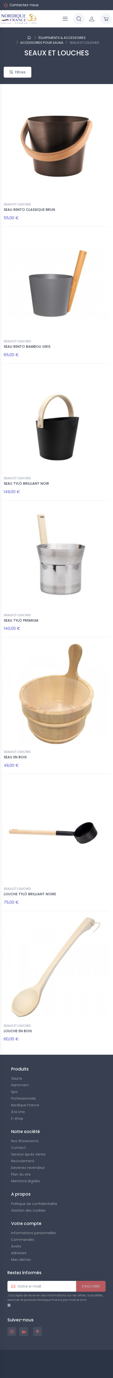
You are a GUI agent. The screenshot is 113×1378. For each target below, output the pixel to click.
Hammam (20, 1085)
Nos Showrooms (24, 1140)
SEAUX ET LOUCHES (17, 204)
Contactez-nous (24, 4)
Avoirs (16, 1246)
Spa (14, 1091)
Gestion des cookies (28, 1210)
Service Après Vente (28, 1154)
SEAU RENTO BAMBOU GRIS (27, 346)
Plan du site (21, 1174)
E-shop (17, 1118)
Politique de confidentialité (34, 1203)
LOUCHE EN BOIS (18, 1030)
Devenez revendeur (28, 1167)
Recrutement (22, 1161)
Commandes (22, 1239)
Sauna (16, 1078)
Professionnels (23, 1098)
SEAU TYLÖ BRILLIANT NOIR (26, 483)
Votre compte (26, 1223)
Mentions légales (25, 1181)
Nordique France (25, 1105)
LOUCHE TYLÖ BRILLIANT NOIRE (30, 894)
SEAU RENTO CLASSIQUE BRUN (29, 209)
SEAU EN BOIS (15, 757)
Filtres (17, 72)
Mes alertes (21, 1259)
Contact (18, 1147)
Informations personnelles (33, 1232)
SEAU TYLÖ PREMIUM (21, 620)
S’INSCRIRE (91, 1286)
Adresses (18, 1252)
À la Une (18, 1111)
